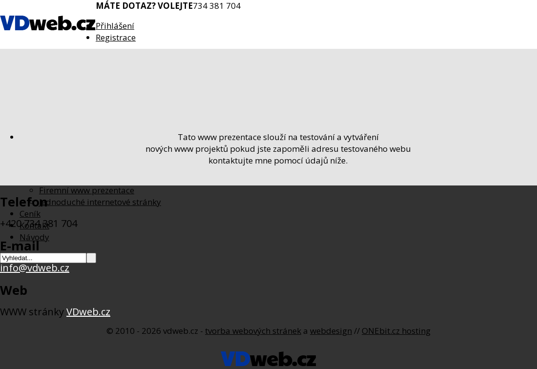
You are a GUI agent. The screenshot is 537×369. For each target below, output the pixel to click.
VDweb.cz (88, 311)
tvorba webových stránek (253, 330)
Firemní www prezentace (86, 190)
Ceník (30, 213)
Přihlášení (115, 25)
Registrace (116, 37)
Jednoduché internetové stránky (100, 201)
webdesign (331, 330)
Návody (34, 237)
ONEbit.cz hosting (396, 330)
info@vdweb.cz (34, 267)
